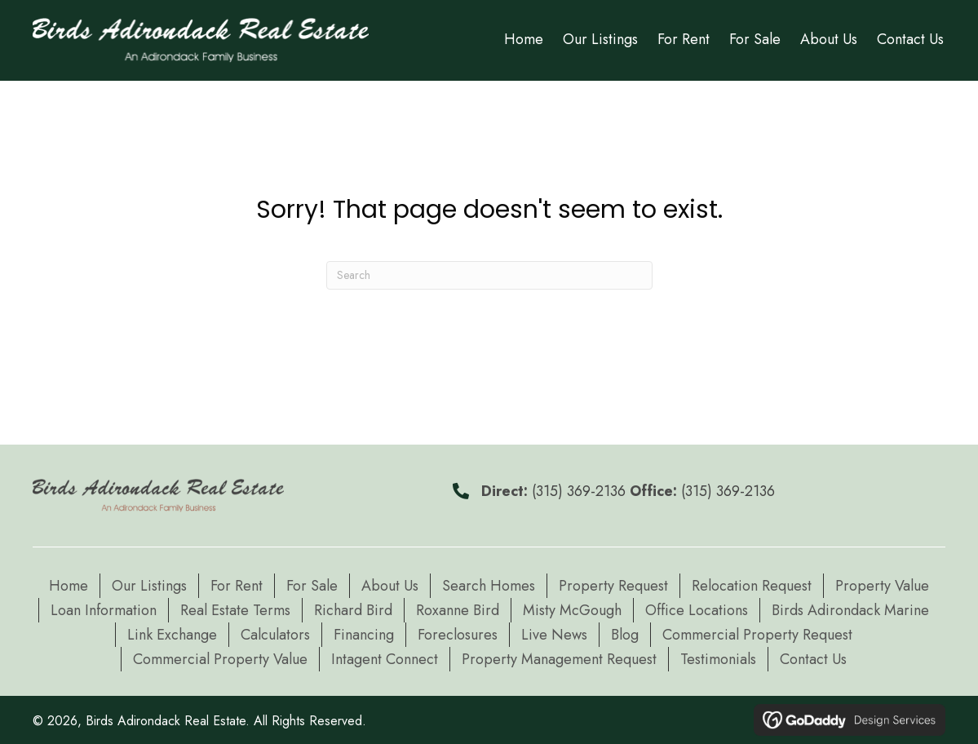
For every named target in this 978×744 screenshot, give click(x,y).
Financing (364, 634)
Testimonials (718, 659)
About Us (389, 585)
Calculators (275, 634)
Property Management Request (559, 659)
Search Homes (488, 585)
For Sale (312, 585)
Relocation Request (752, 585)
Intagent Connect (384, 659)
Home (68, 585)
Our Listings (149, 585)
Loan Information (104, 610)
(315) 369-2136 (579, 491)
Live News (554, 634)
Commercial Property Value (220, 659)
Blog (625, 634)
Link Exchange (172, 634)
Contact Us (813, 659)
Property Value (882, 585)
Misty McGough (572, 610)
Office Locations (696, 610)
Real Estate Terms (235, 610)
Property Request (613, 585)
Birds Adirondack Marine (850, 610)
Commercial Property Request (757, 634)
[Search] (489, 275)
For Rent (236, 585)
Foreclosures (458, 634)
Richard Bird (353, 610)
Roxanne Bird (457, 610)
